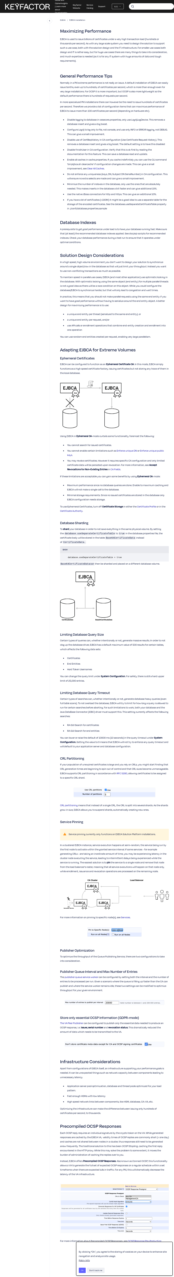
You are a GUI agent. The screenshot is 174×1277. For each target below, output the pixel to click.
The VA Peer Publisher (71, 1023)
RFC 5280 (122, 773)
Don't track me (95, 1270)
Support (101, 6)
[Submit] (132, 6)
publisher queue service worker (81, 977)
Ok (82, 1270)
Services (125, 917)
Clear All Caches (95, 168)
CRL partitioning (69, 805)
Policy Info (84, 1260)
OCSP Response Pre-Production (144, 1240)
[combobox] (151, 6)
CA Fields (115, 469)
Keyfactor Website (77, 6)
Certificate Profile (146, 506)
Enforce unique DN (127, 450)
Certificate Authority (71, 510)
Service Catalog (90, 6)
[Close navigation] (49, 20)
